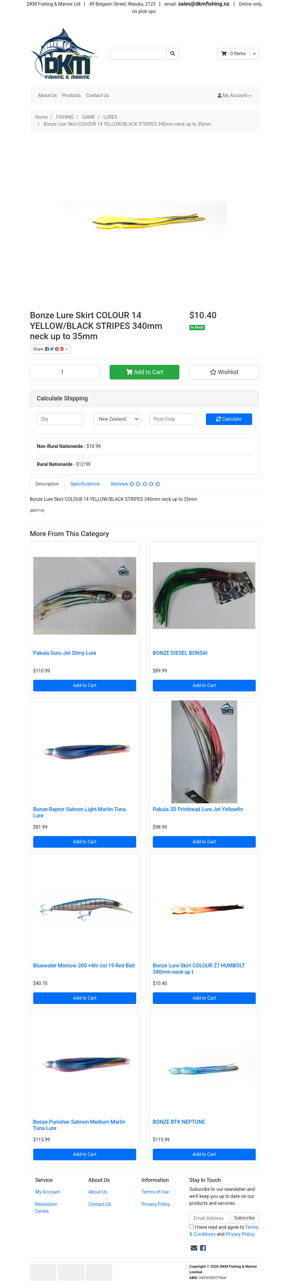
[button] (234, 95)
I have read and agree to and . (223, 1230)
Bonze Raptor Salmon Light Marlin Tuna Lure (79, 812)
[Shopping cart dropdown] (254, 54)
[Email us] (194, 1248)
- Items (233, 53)
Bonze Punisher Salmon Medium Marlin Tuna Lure (79, 1125)
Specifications (85, 484)
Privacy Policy (156, 1204)
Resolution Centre (46, 1208)
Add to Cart (144, 372)
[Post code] (172, 419)
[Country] (116, 419)
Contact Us (97, 95)
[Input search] (138, 54)
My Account (47, 1192)
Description (47, 484)
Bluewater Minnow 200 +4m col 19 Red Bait (84, 965)
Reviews (135, 484)
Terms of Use (155, 1192)
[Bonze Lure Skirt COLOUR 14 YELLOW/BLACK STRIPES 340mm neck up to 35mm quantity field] (65, 372)
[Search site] (172, 54)
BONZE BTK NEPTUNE (179, 1122)
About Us (47, 95)
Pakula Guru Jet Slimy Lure (64, 653)
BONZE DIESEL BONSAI (180, 653)
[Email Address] (209, 1218)
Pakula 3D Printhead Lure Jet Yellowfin (198, 809)
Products (71, 95)
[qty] (60, 419)
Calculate (228, 419)
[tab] (47, 484)
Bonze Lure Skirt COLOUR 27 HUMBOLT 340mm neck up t (199, 968)
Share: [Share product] (49, 349)
